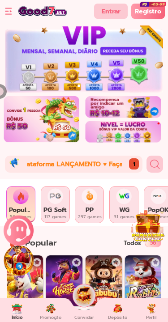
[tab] (21, 204)
